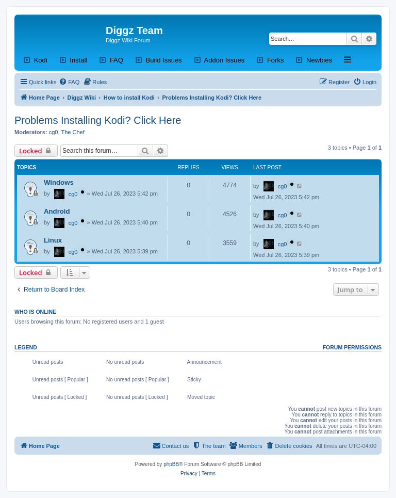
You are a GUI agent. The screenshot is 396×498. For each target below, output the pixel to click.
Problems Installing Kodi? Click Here (97, 120)
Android (57, 211)
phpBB (171, 464)
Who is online (35, 312)
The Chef (73, 132)
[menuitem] (69, 82)
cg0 (53, 132)
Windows (59, 182)
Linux (53, 240)
